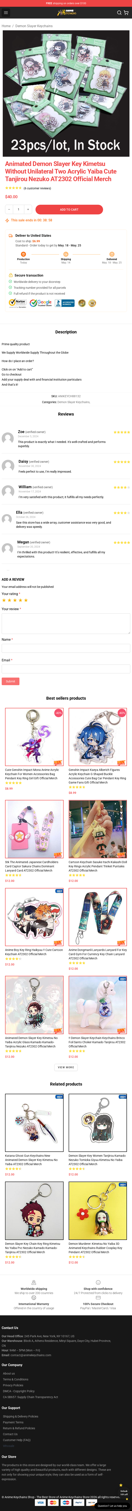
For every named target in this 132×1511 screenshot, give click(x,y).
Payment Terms (13, 1422)
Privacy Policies (13, 1385)
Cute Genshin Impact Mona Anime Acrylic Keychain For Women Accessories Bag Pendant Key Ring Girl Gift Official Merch (32, 774)
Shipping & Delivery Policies (20, 1416)
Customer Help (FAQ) (17, 1440)
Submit (10, 681)
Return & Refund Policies (19, 1428)
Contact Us (10, 1434)
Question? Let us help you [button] (112, 1505)
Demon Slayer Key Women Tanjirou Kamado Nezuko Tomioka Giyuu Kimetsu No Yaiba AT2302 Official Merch (97, 1160)
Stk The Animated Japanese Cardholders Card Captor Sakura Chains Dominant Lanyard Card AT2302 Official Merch (31, 866)
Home (6, 26)
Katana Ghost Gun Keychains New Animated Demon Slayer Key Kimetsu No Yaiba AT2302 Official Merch (31, 1160)
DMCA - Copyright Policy (19, 1391)
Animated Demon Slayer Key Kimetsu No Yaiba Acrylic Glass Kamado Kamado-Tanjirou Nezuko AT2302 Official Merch (31, 1042)
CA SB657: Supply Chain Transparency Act (30, 1397)
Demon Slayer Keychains (34, 26)
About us (9, 1373)
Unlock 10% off (124, 1493)
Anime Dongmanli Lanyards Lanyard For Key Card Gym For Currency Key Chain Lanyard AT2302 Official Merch (98, 954)
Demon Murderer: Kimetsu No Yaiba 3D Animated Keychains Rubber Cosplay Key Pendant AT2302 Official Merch (95, 1248)
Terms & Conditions (15, 1379)
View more (66, 1067)
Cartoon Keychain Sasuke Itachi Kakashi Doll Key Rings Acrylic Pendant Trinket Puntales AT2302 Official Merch (98, 866)
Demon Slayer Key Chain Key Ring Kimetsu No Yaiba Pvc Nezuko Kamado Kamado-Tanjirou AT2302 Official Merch (32, 1248)
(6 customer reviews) (37, 188)
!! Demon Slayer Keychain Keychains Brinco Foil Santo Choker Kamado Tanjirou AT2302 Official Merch (97, 1042)
